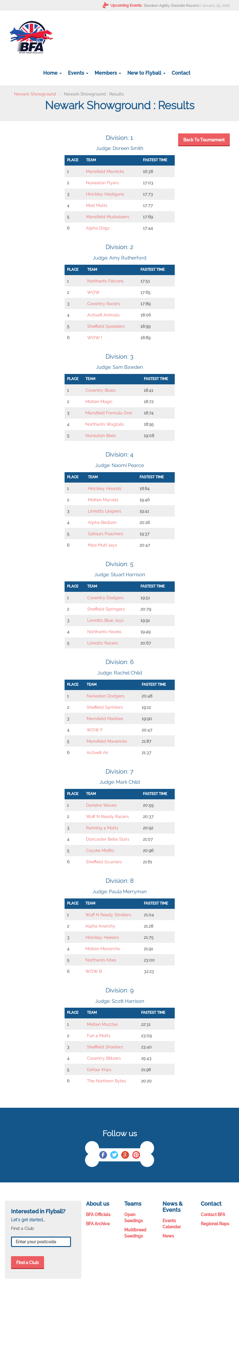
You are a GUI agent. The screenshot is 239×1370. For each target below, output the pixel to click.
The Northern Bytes (106, 1080)
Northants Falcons (105, 280)
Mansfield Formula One (108, 412)
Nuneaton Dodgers (106, 695)
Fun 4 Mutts (98, 1035)
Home (52, 73)
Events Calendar (171, 1223)
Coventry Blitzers (104, 1058)
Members (108, 73)
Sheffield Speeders (106, 326)
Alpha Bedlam (102, 522)
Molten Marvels (103, 499)
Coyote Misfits (100, 850)
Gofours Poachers (105, 533)
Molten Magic (99, 401)
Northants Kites (100, 960)
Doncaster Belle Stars (107, 839)
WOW (93, 292)
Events (78, 73)
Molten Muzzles (102, 1024)
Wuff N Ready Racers (107, 816)
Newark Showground (35, 93)
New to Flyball (146, 73)
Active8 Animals (103, 314)
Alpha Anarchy (100, 926)
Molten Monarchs (102, 948)
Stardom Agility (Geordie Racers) (171, 5)
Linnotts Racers (102, 642)
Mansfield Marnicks (105, 171)
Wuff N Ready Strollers (108, 914)
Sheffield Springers (106, 609)
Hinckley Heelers (102, 937)
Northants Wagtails (104, 424)
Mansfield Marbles (105, 718)
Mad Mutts (96, 205)
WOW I (94, 337)
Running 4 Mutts (102, 827)
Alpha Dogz (98, 228)
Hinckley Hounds (104, 488)
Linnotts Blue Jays (105, 620)
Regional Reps (215, 1223)
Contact (181, 73)
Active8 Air (97, 752)
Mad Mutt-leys (102, 545)
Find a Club (27, 1262)
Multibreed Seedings (135, 1232)
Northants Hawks (104, 631)
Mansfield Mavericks (107, 741)
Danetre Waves (101, 805)
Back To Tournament (204, 139)
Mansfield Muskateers (107, 216)
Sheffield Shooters (105, 1046)
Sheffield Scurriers (104, 861)
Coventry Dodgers (105, 597)
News (168, 1236)
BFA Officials (98, 1214)
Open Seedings (133, 1217)
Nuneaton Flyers (102, 182)
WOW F (95, 729)
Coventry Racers (103, 303)
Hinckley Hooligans (105, 194)
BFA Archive (98, 1223)
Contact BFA (213, 1214)
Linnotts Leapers (104, 511)
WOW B (93, 971)
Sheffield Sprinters (105, 707)
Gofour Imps (99, 1069)
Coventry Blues (100, 390)
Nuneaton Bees (100, 435)
